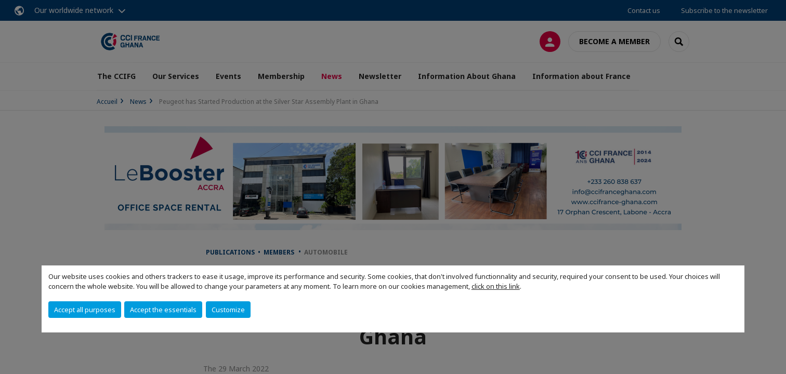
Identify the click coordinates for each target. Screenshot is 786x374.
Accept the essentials (163, 309)
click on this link (495, 286)
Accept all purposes (84, 309)
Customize (228, 309)
